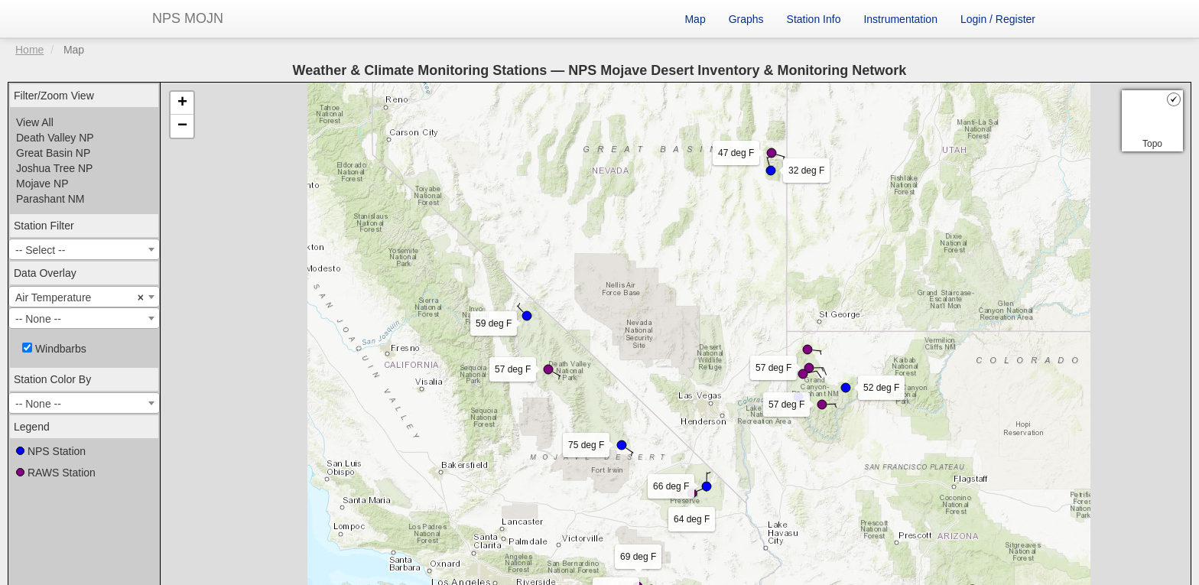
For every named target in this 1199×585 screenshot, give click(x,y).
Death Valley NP (55, 138)
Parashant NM (50, 199)
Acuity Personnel (680, 527)
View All (35, 122)
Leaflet (382, 507)
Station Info (814, 19)
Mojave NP (42, 183)
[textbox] (84, 250)
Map (694, 19)
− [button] (182, 126)
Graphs (746, 19)
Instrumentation (900, 19)
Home (29, 50)
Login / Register (997, 19)
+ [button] (182, 103)
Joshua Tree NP (54, 168)
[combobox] (84, 249)
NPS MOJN (187, 18)
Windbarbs (54, 349)
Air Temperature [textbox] (79, 297)
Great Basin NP (53, 153)
